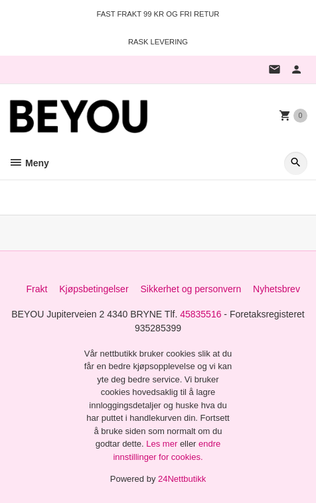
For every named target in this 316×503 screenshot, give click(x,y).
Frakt (36, 289)
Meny (29, 163)
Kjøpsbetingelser (93, 289)
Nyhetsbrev (276, 289)
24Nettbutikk (182, 479)
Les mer (163, 444)
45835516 (200, 314)
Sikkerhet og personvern (190, 289)
